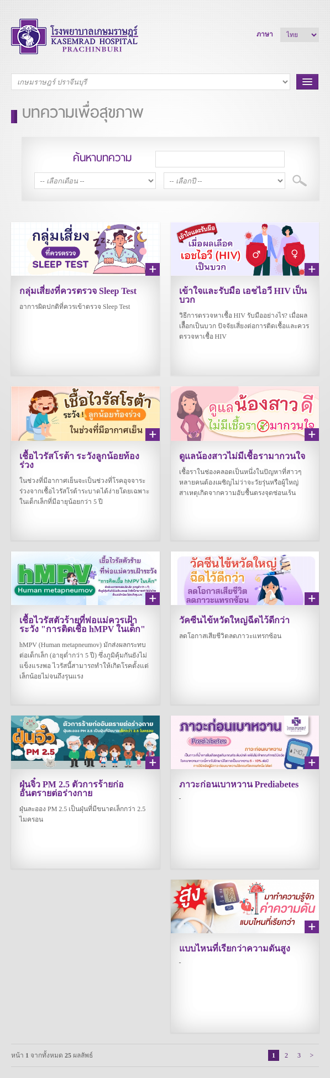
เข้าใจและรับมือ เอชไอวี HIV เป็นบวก (243, 295)
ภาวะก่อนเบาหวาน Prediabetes (239, 784)
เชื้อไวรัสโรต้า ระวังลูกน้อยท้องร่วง (79, 460)
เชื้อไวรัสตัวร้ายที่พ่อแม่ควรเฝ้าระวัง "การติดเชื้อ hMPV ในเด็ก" (82, 625)
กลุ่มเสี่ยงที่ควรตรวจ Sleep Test (78, 291)
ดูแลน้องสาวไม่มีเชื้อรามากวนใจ (242, 456)
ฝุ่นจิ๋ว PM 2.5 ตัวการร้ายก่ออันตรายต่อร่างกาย (71, 789)
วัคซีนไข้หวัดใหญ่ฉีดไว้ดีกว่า (234, 620)
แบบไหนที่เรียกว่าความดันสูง (234, 948)
